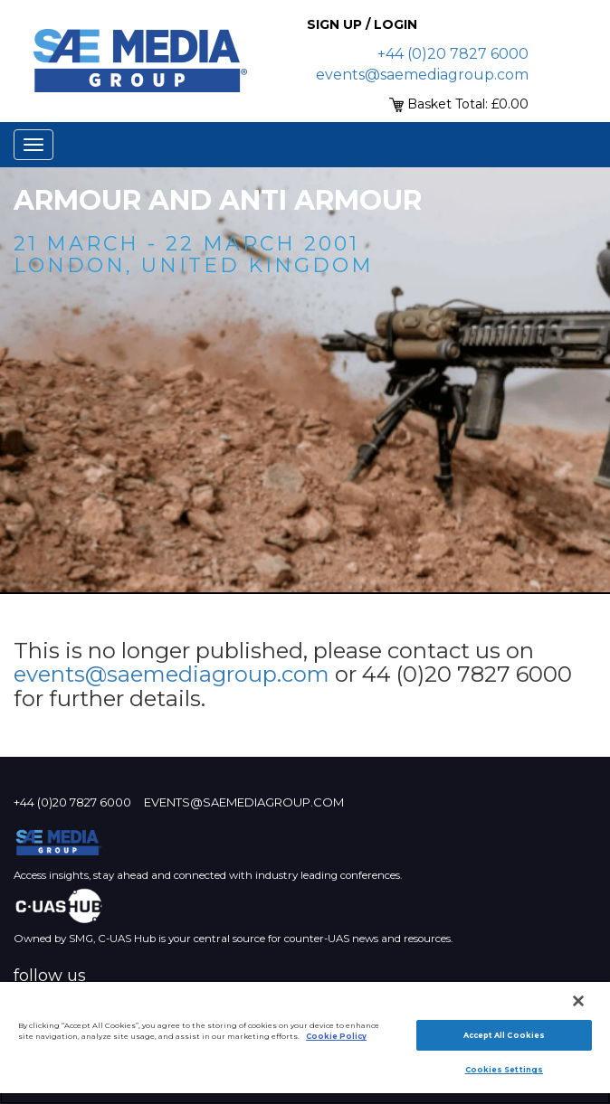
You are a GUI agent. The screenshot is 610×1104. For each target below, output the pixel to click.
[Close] (578, 1000)
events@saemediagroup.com (422, 74)
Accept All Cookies (504, 1035)
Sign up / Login (362, 24)
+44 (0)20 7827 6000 (453, 53)
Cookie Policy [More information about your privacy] (336, 1036)
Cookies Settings (504, 1069)
